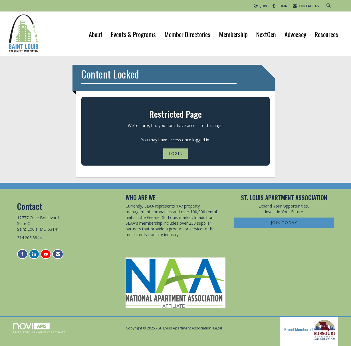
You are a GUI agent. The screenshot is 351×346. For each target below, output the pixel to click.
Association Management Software (39, 328)
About (95, 35)
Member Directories (187, 35)
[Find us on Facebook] (22, 254)
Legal (217, 328)
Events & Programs (133, 35)
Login (176, 153)
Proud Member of (309, 330)
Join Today (284, 222)
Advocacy (295, 35)
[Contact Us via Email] (57, 254)
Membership (233, 35)
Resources (326, 35)
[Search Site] (329, 6)
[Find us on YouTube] (46, 254)
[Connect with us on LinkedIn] (34, 254)
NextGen (266, 35)
